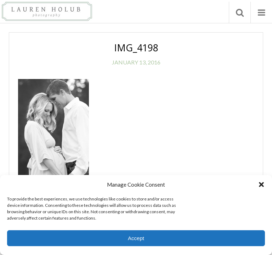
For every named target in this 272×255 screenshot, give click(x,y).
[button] (261, 184)
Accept (136, 238)
